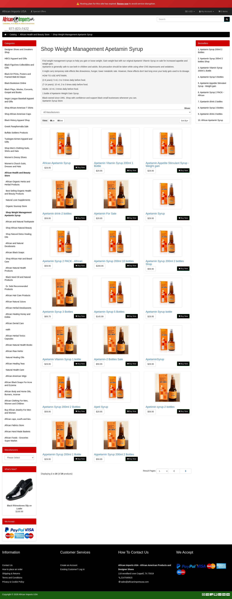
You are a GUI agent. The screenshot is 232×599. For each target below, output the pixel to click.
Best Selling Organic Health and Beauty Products (18, 192)
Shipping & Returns (11, 573)
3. (210, 69)
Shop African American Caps (18, 114)
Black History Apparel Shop (17, 120)
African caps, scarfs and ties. (18, 419)
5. (212, 84)
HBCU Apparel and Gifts (16, 58)
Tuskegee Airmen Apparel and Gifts (18, 140)
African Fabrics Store (14, 425)
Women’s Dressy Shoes (16, 157)
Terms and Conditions (12, 577)
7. (210, 101)
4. (211, 77)
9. (210, 114)
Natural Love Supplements (17, 200)
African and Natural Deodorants (14, 244)
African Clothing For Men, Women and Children (16, 402)
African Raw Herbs (14, 351)
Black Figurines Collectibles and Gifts (19, 66)
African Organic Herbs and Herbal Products (17, 183)
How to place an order (12, 569)
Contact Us (7, 565)
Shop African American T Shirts (19, 108)
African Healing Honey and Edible (17, 315)
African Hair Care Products (17, 295)
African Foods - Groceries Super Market (16, 439)
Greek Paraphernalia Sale (16, 126)
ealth (7, 329)
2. (210, 60)
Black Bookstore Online (15, 83)
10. (210, 120)
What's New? (11, 469)
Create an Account (68, 565)
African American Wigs (15, 376)
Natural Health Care (14, 370)
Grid (60, 121)
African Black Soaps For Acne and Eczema (18, 383)
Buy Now (80, 167)
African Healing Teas (15, 363)
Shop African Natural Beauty (18, 228)
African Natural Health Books (18, 345)
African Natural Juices (15, 301)
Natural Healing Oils (14, 357)
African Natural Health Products (15, 269)
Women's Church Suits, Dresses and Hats (15, 165)
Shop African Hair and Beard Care (18, 260)
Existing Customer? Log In (72, 569)
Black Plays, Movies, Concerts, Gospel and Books (19, 91)
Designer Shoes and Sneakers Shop (19, 51)
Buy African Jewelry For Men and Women (18, 411)
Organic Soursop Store (16, 206)
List (52, 121)
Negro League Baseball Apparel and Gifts (19, 100)
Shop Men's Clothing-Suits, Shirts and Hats (17, 149)
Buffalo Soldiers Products (16, 132)
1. (210, 51)
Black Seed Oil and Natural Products (18, 278)
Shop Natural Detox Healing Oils (18, 235)
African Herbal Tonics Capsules (15, 337)
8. (211, 108)
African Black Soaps (14, 252)
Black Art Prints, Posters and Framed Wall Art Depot (18, 75)
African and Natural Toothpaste (19, 221)
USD (190, 11)
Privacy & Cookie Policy (13, 582)
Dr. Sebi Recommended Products (16, 287)
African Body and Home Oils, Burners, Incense (18, 393)
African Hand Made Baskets (17, 431)
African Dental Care (14, 323)
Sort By (184, 121)
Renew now (122, 3)
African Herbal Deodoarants (18, 308)
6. (211, 93)
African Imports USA (14, 11)
